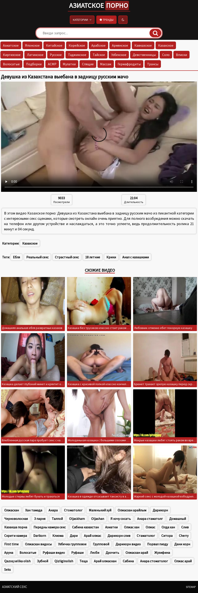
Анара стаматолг (150, 518)
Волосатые (11, 64)
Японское (32, 45)
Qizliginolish (63, 561)
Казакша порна (15, 527)
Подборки (34, 64)
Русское (56, 55)
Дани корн (182, 544)
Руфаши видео (54, 552)
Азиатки (111, 527)
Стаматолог (146, 535)
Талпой (57, 518)
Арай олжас (92, 535)
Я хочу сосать (120, 518)
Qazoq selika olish (17, 561)
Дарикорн (160, 510)
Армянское (120, 45)
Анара (53, 510)
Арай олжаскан (105, 561)
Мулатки (69, 64)
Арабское (98, 45)
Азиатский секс (14, 587)
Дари (74, 535)
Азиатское (99, 5)
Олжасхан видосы (38, 544)
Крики (111, 257)
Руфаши (77, 552)
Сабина (128, 561)
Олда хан (168, 527)
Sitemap (191, 587)
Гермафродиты (129, 64)
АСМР (52, 64)
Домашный (177, 518)
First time (11, 544)
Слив (185, 527)
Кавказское (143, 45)
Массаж (105, 64)
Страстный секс (67, 257)
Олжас (150, 527)
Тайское (99, 55)
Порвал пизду (157, 544)
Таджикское (77, 55)
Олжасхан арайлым (132, 510)
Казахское (165, 45)
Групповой (101, 544)
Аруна (8, 552)
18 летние (92, 257)
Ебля (16, 257)
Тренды (106, 20)
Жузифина (162, 552)
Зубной (42, 561)
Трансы (152, 64)
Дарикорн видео (128, 544)
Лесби (94, 552)
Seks (7, 569)
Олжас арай (183, 561)
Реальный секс (37, 257)
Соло (166, 55)
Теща (83, 561)
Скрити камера (15, 535)
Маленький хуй (100, 510)
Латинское (35, 55)
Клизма (57, 535)
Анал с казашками (135, 257)
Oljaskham (77, 518)
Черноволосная (16, 518)
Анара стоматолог (154, 561)
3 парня (39, 518)
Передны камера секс (49, 527)
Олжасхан (11, 510)
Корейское (77, 45)
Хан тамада (33, 510)
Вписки (181, 55)
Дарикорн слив (118, 535)
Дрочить (112, 552)
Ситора (167, 535)
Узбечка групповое (72, 544)
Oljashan (97, 518)
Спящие (88, 64)
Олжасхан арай (136, 552)
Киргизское (12, 55)
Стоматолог (73, 510)
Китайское (54, 45)
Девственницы (144, 55)
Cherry (183, 535)
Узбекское (118, 55)
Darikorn (39, 535)
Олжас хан (131, 527)
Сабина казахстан (85, 527)
